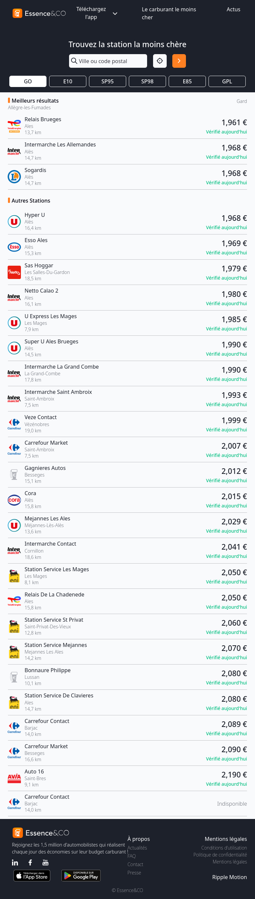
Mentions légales (230, 861)
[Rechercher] (179, 61)
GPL (227, 81)
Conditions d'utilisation (224, 848)
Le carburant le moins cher (169, 13)
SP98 (147, 81)
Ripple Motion (229, 877)
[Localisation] (160, 61)
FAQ (132, 856)
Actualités (137, 848)
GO (28, 81)
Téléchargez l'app (97, 13)
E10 (67, 81)
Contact (135, 864)
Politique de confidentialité (220, 855)
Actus (233, 9)
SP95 (108, 81)
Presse (134, 872)
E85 (187, 81)
